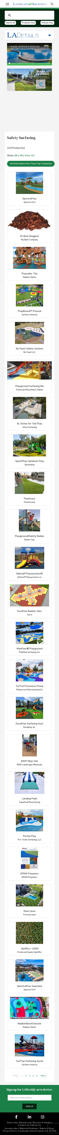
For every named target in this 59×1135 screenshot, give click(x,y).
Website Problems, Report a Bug (36, 1128)
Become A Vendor (42, 1122)
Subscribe (12, 1122)
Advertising (25, 1122)
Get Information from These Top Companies (31, 163)
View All (29, 155)
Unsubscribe (11, 1128)
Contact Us (23, 1125)
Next (43, 1075)
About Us (36, 1125)
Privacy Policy (10, 1131)
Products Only (28, 22)
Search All (10, 22)
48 (20, 155)
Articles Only (47, 22)
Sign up (29, 1106)
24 (15, 155)
